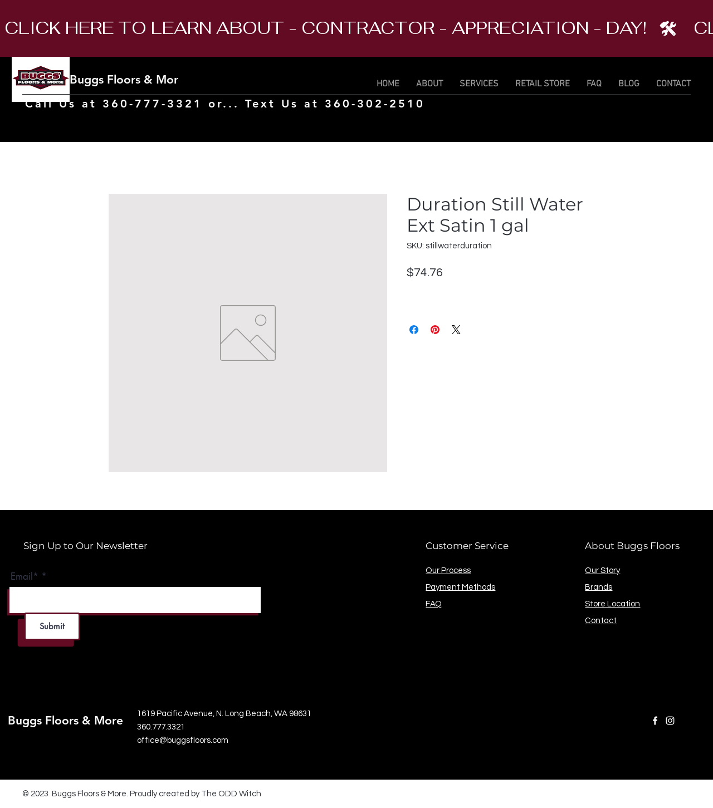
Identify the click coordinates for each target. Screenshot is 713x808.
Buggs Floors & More (127, 79)
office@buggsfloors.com (182, 740)
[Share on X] (456, 329)
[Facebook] (655, 720)
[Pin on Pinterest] (435, 329)
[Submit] (52, 626)
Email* (24, 576)
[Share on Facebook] (414, 329)
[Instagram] (670, 720)
